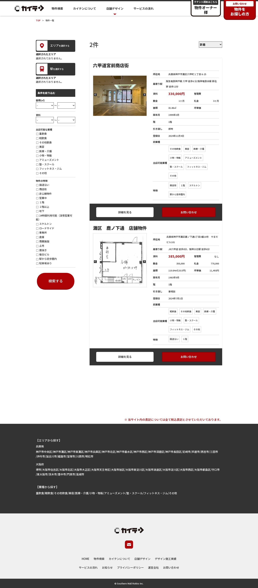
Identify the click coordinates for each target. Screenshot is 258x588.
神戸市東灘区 (76, 452)
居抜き (43, 250)
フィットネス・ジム (50, 168)
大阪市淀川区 (171, 469)
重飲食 (43, 133)
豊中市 (62, 474)
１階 (41, 202)
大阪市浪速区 (153, 469)
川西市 (80, 456)
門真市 (71, 474)
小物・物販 (45, 155)
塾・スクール (46, 164)
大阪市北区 (66, 469)
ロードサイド (46, 228)
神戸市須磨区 (156, 452)
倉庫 (41, 237)
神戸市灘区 (59, 452)
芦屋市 (196, 452)
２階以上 (44, 206)
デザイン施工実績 (165, 559)
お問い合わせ (189, 212)
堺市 (38, 469)
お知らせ (107, 567)
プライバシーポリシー (130, 567)
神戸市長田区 (173, 452)
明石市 (89, 456)
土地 (41, 245)
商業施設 (44, 241)
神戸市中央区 (44, 452)
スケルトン (45, 224)
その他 (43, 173)
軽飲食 (43, 138)
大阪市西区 (186, 469)
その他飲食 (45, 142)
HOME (85, 559)
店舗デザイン (142, 559)
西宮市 (205, 452)
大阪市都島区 (202, 469)
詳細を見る (125, 212)
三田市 (214, 452)
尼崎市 (187, 452)
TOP (38, 20)
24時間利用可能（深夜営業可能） (54, 217)
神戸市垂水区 (124, 452)
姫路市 (62, 456)
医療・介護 (45, 151)
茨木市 (53, 474)
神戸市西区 (140, 452)
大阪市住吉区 (50, 469)
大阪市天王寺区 (100, 469)
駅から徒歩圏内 (48, 258)
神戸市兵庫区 (93, 452)
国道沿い (44, 185)
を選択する (53, 46)
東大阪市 (42, 474)
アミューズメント (49, 160)
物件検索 (57, 8)
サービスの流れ (143, 8)
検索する (55, 280)
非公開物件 (45, 193)
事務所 (43, 232)
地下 (41, 211)
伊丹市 (41, 456)
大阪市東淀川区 (135, 469)
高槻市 (80, 474)
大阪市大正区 (82, 469)
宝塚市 (71, 456)
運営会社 (153, 567)
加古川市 (51, 456)
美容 (41, 146)
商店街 (43, 189)
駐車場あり (45, 263)
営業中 (43, 198)
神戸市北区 (108, 452)
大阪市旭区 (118, 469)
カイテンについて (84, 8)
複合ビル (44, 254)
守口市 (216, 469)
